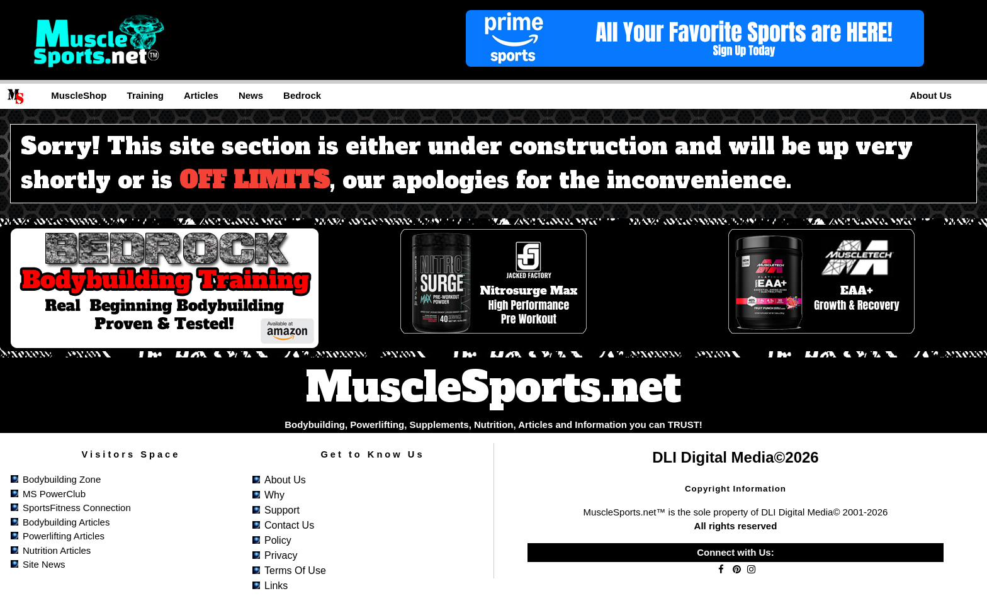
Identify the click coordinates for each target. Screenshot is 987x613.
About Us (285, 480)
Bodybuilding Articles (66, 522)
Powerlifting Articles (63, 536)
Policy (277, 540)
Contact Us (289, 525)
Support (282, 510)
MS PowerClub (54, 493)
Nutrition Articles (57, 550)
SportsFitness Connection (77, 507)
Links (276, 585)
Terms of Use (295, 570)
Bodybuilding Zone (62, 479)
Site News (44, 564)
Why (274, 495)
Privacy (280, 555)
